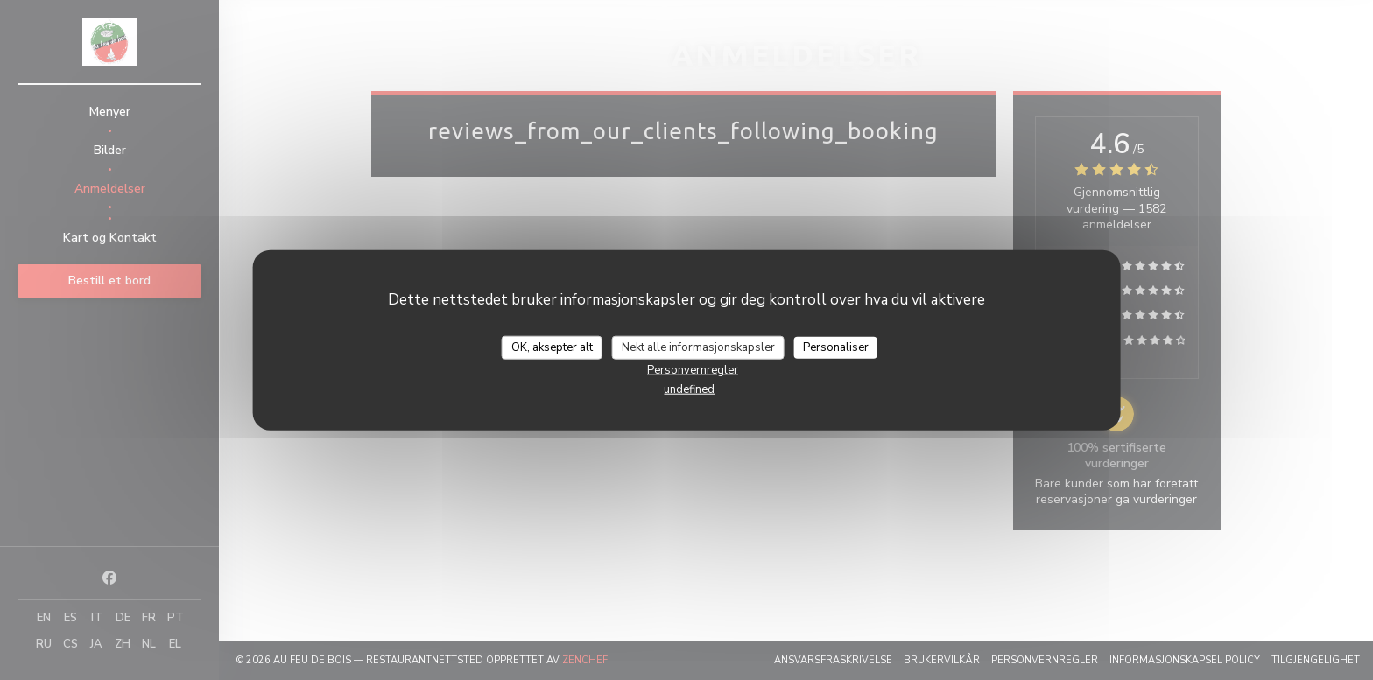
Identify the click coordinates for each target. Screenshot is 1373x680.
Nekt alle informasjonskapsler (698, 346)
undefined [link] (689, 389)
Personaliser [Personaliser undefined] (836, 346)
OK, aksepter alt (552, 346)
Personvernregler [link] (692, 370)
